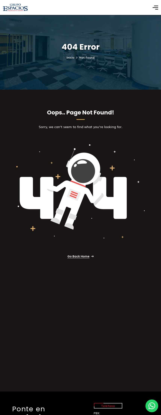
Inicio (70, 57)
